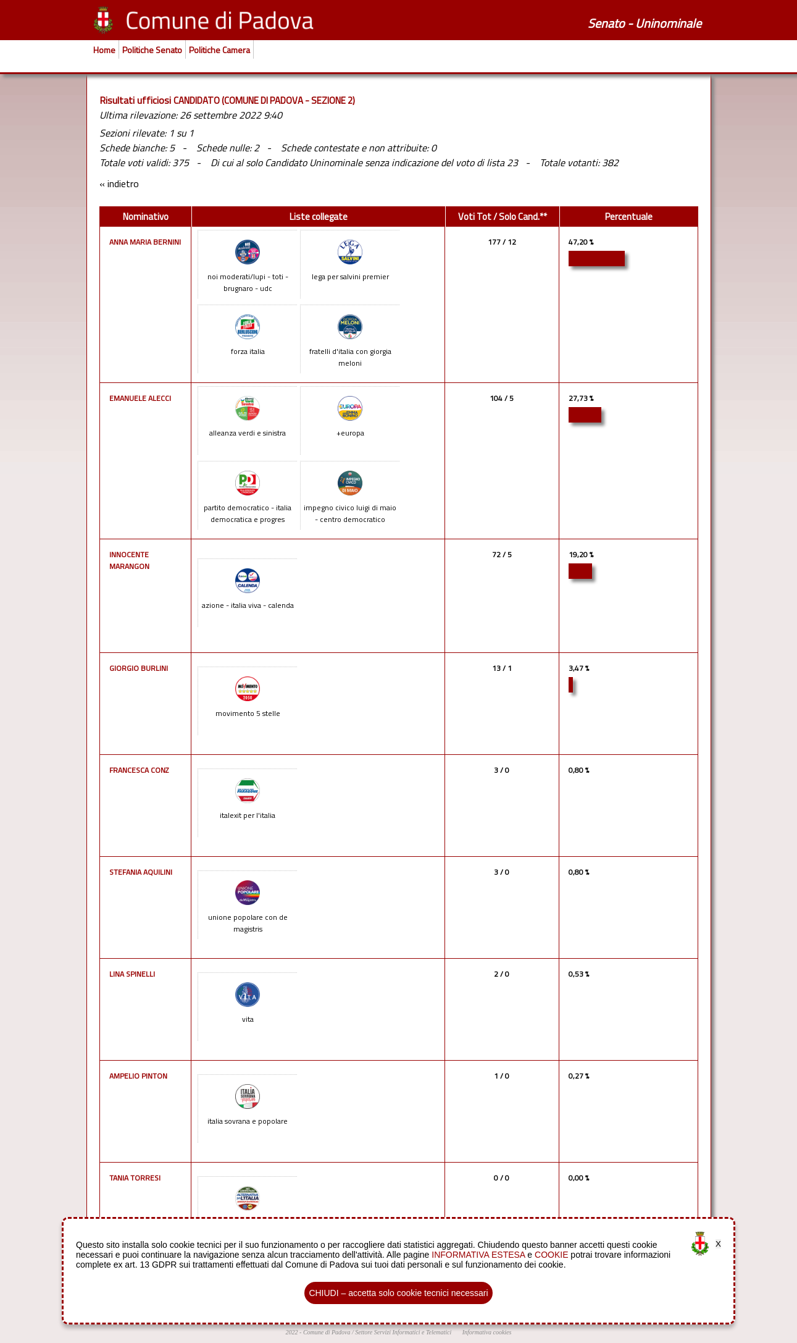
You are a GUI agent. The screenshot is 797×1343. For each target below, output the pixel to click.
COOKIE (551, 1255)
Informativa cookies (487, 1332)
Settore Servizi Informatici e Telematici (403, 1332)
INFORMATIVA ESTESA (478, 1255)
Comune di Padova (327, 1332)
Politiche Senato (152, 49)
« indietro (119, 183)
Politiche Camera (219, 49)
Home (104, 49)
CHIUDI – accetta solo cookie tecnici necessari (398, 1293)
